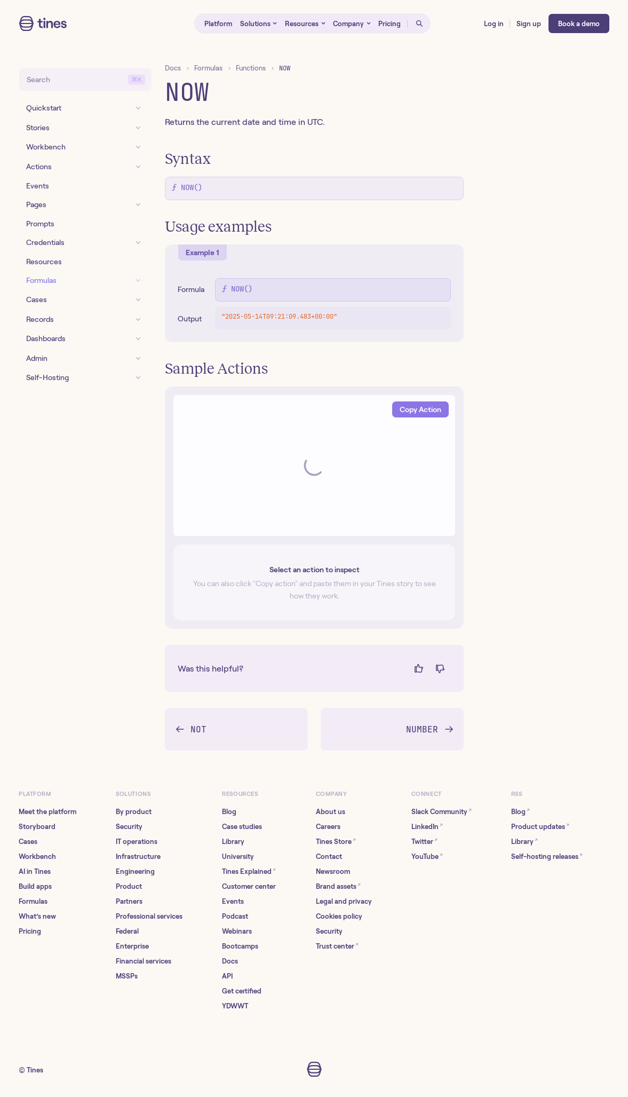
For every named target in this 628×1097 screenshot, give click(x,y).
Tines (35, 1070)
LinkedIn (427, 826)
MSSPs (127, 976)
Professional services (149, 916)
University (238, 857)
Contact (329, 857)
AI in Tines (35, 871)
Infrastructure (138, 857)
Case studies (242, 827)
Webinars (237, 931)
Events (233, 901)
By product (134, 812)
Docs (173, 68)
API (227, 976)
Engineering (135, 871)
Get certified (241, 991)
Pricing (30, 931)
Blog (229, 812)
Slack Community (441, 811)
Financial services (143, 961)
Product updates (540, 826)
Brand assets (338, 885)
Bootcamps (240, 946)
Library (233, 842)
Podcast (235, 916)
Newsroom (333, 871)
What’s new (37, 916)
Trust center (337, 945)
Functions (251, 68)
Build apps (35, 886)
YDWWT (235, 1006)
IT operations (136, 842)
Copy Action (420, 409)
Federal (127, 931)
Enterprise (132, 946)
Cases (28, 842)
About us (330, 812)
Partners (129, 901)
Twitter (424, 841)
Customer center (249, 886)
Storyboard (37, 827)
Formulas (208, 68)
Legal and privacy (344, 901)
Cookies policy (339, 916)
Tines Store (336, 841)
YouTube (427, 856)
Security (129, 827)
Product (129, 886)
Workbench (37, 857)
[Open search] (419, 23)
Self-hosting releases (547, 856)
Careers (328, 827)
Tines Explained (249, 870)
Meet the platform (47, 812)
